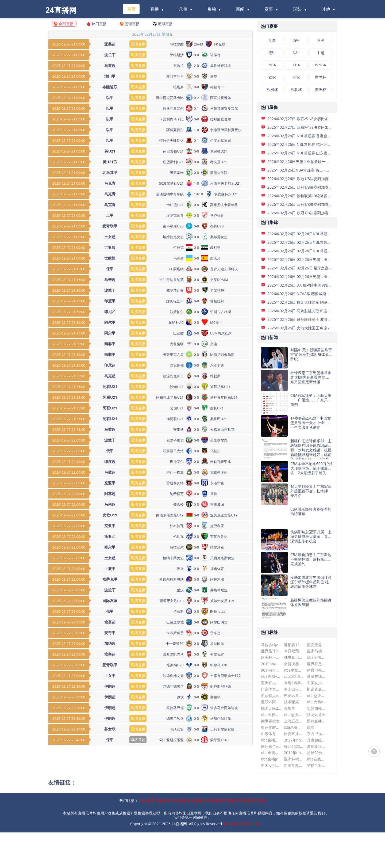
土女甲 (110, 675)
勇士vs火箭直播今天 (294, 689)
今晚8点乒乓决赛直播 (294, 682)
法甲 (296, 52)
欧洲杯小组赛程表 (271, 657)
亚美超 (110, 44)
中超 (320, 52)
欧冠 (272, 77)
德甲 (272, 52)
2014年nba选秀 (294, 752)
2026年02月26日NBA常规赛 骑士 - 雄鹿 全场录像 (308, 170)
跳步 (310, 727)
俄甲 (110, 450)
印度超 (110, 461)
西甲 (296, 40)
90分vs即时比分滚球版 (271, 670)
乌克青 (110, 183)
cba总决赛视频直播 (294, 727)
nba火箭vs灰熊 (317, 701)
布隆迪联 (109, 86)
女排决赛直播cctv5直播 (294, 663)
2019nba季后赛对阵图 (271, 663)
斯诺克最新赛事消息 (317, 689)
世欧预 (110, 258)
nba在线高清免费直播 (317, 759)
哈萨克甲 (109, 579)
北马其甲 (109, 172)
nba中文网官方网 (294, 670)
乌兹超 (110, 65)
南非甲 (110, 343)
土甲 (110, 215)
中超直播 (194, 800)
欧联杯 (296, 89)
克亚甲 (110, 482)
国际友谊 (109, 600)
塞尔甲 (110, 547)
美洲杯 (320, 89)
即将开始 (137, 739)
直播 (154, 9)
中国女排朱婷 (317, 682)
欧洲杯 (272, 89)
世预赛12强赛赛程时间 (294, 644)
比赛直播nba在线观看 (294, 733)
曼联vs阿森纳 (271, 701)
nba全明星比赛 (271, 752)
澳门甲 (110, 76)
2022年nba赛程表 (294, 740)
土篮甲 (110, 568)
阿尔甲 (110, 322)
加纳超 (110, 643)
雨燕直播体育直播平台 (317, 721)
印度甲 (110, 300)
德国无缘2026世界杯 (271, 708)
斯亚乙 (110, 536)
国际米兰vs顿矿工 (271, 746)
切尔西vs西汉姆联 (317, 708)
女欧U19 (110, 514)
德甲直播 (226, 800)
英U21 (110, 151)
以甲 (110, 97)
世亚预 (110, 247)
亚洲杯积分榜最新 (294, 759)
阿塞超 (110, 493)
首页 (131, 9)
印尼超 (110, 365)
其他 (326, 9)
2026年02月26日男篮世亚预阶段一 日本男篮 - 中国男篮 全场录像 (321, 161)
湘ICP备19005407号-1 (242, 823)
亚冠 (296, 77)
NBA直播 (146, 800)
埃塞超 (110, 622)
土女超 (110, 236)
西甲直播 (258, 800)
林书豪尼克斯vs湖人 (294, 657)
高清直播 (137, 44)
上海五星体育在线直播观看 (294, 721)
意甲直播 (242, 800)
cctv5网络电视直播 (294, 676)
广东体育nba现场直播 (271, 689)
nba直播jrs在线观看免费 (271, 759)
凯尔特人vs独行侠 (271, 695)
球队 (297, 9)
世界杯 (320, 77)
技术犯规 (291, 701)
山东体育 (268, 733)
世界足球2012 (271, 650)
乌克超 (110, 375)
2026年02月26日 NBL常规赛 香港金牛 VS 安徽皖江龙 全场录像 (319, 135)
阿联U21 (110, 386)
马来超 (110, 279)
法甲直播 (210, 800)
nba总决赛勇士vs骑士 (294, 714)
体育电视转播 (317, 670)
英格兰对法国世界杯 (317, 765)
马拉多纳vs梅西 (271, 644)
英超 (272, 40)
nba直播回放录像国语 (271, 740)
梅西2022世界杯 (294, 746)
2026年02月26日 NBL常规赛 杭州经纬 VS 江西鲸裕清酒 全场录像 (321, 144)
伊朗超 (110, 686)
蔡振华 (289, 708)
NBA (272, 64)
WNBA (320, 64)
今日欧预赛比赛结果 (294, 650)
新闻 (240, 9)
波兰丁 (110, 54)
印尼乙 (110, 311)
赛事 (268, 9)
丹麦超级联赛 (317, 740)
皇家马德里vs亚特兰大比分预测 (317, 650)
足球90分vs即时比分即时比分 (317, 752)
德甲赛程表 (270, 721)
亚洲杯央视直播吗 (271, 682)
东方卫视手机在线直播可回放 (317, 733)
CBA (296, 64)
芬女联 (110, 729)
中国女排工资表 (271, 765)
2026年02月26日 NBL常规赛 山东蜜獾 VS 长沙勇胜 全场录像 (317, 152)
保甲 (110, 268)
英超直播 (162, 800)
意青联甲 (109, 226)
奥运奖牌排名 (271, 727)
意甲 (320, 40)
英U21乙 (110, 161)
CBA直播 (178, 800)
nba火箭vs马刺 (271, 676)
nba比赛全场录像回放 (271, 714)
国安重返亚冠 (317, 644)
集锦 (211, 9)
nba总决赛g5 (317, 695)
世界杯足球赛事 (317, 663)
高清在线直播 (317, 676)
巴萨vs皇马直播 (294, 695)
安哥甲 (110, 632)
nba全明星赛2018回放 (317, 657)
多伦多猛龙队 (317, 746)
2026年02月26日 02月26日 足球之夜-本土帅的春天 (309, 268)
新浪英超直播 (294, 765)
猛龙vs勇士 (316, 714)
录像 (183, 9)
